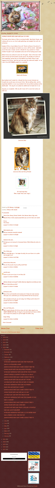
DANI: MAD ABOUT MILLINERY (12, 410)
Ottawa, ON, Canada (12, 209)
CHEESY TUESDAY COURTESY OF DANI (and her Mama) (18, 374)
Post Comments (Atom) (14, 332)
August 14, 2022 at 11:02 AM (11, 225)
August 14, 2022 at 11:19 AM (11, 246)
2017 (4, 449)
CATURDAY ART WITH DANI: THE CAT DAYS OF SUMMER (19, 382)
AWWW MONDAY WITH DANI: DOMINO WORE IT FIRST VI (19, 389)
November (7, 352)
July (5, 421)
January (6, 436)
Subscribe (14, 458)
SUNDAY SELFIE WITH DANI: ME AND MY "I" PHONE (17, 379)
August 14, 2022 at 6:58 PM (11, 276)
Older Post (39, 328)
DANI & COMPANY (8, 400)
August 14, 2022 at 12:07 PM (11, 257)
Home (22, 328)
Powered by (14, 461)
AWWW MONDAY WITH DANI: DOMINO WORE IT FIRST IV (19, 417)
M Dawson (6, 291)
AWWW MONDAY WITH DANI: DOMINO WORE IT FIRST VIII (19, 367)
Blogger (35, 486)
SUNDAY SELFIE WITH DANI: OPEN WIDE (14, 405)
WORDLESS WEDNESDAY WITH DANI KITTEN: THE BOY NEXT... (20, 372)
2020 (4, 441)
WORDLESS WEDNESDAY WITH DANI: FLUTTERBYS (17, 384)
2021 (4, 439)
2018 (4, 447)
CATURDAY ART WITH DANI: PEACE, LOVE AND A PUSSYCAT (20, 407)
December (7, 349)
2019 (4, 444)
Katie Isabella (7, 230)
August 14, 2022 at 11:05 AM (11, 234)
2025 (4, 340)
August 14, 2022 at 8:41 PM (11, 302)
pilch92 (5, 272)
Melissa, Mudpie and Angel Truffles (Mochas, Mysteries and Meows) (21, 282)
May (5, 426)
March (6, 431)
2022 (4, 347)
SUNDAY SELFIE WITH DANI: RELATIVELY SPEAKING (17, 369)
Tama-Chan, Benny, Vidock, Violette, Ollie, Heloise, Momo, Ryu (19, 215)
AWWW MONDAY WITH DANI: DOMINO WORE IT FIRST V (18, 402)
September (7, 357)
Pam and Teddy (8, 308)
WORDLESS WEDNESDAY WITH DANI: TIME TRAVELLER (18, 362)
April (5, 428)
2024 (4, 342)
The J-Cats (6, 251)
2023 (4, 345)
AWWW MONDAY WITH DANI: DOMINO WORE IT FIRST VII (19, 377)
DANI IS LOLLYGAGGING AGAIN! (12, 364)
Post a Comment (7, 322)
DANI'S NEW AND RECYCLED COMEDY (14, 387)
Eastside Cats (7, 240)
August (6, 359)
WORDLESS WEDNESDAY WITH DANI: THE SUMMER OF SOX (20, 397)
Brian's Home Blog (8, 262)
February (6, 433)
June (5, 423)
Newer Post (5, 328)
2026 (4, 337)
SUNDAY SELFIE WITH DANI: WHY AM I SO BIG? (16, 392)
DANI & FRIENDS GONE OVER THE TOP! (14, 415)
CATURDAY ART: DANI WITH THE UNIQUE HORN (16, 394)
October (6, 354)
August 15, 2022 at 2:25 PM (11, 319)
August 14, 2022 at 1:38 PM (11, 267)
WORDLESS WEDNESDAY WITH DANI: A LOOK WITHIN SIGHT (20, 412)
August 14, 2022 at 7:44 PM (11, 286)
